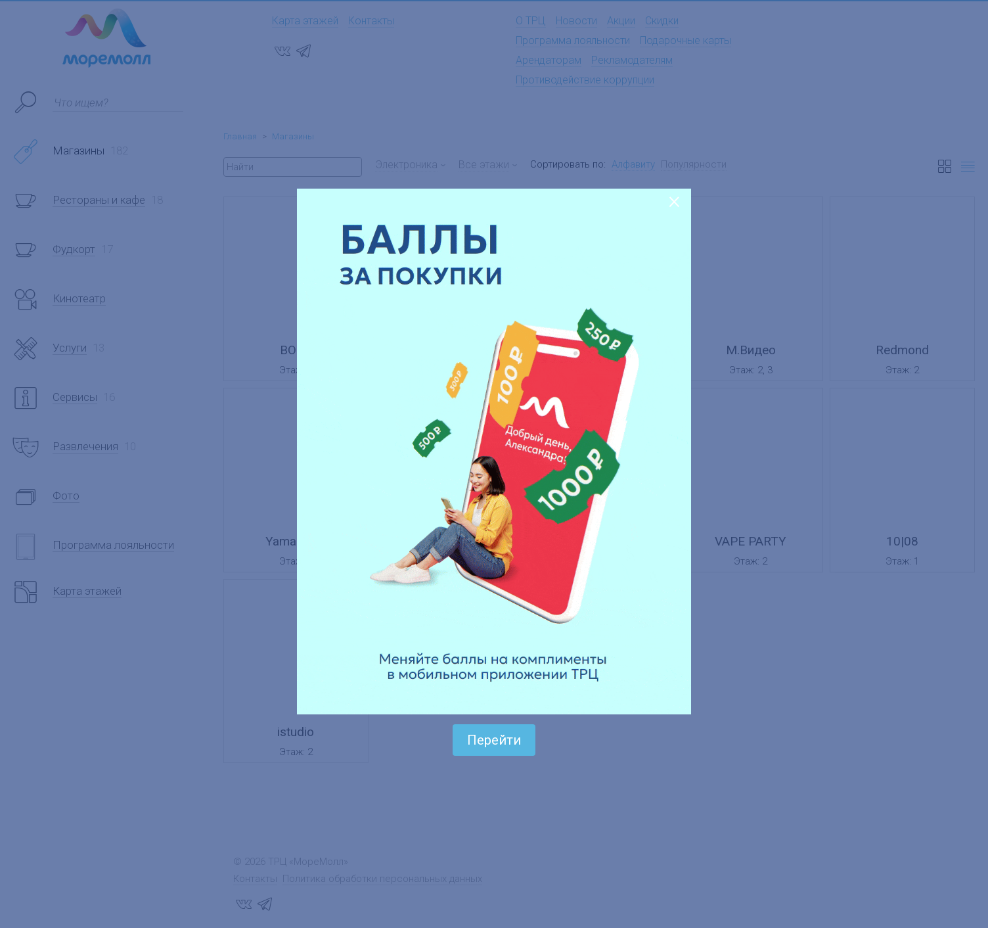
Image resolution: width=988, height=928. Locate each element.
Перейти (494, 740)
